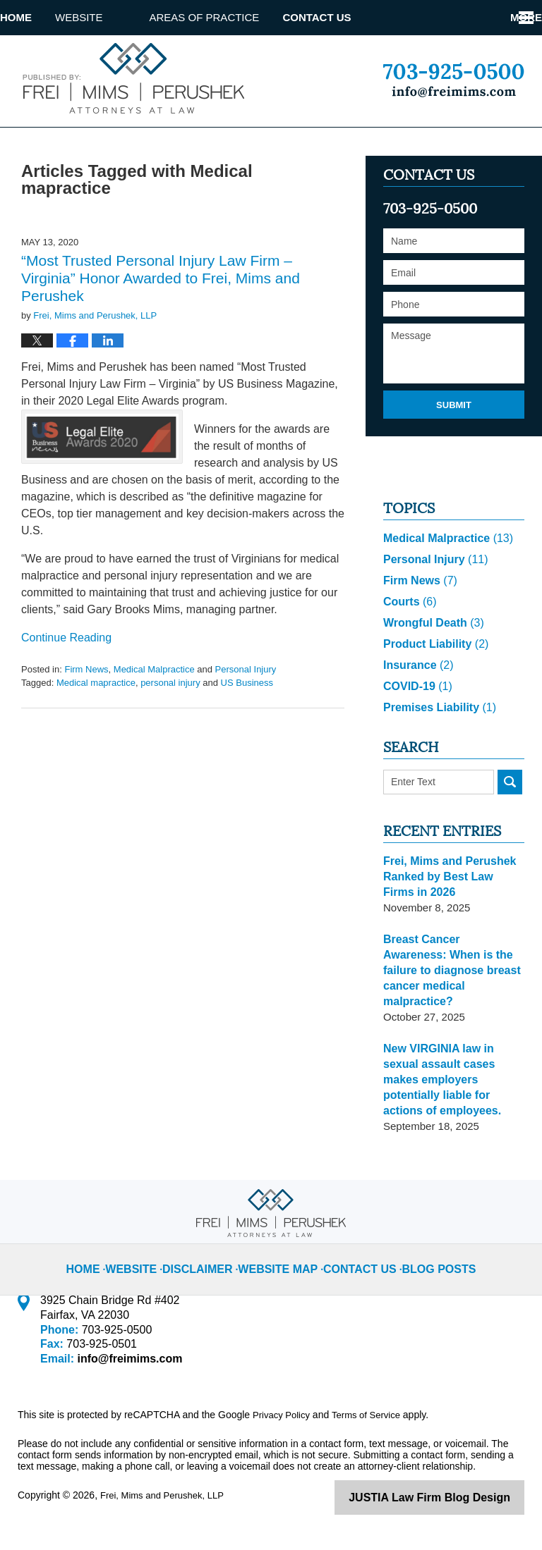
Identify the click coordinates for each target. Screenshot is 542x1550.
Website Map (283, 1261)
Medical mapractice (96, 717)
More (510, 17)
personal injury (170, 717)
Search (510, 816)
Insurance (416, 700)
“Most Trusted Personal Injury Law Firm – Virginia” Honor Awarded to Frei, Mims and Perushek (160, 312)
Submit (453, 438)
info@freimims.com (125, 1362)
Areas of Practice (251, 17)
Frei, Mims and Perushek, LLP (166, 1498)
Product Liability (432, 678)
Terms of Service (372, 1418)
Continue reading (66, 672)
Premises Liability (436, 742)
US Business (247, 717)
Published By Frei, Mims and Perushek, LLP (453, 80)
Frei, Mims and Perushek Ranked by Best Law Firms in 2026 (450, 911)
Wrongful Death (430, 657)
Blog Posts (426, 1261)
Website (126, 17)
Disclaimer (212, 1261)
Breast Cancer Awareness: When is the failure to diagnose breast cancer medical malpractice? (450, 997)
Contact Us (386, 17)
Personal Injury (246, 703)
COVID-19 (415, 721)
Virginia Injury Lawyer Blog (131, 77)
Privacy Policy (283, 1418)
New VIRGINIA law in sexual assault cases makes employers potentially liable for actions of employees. (453, 1091)
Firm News (86, 703)
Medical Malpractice (154, 703)
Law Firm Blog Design (457, 1500)
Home (39, 17)
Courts (408, 636)
